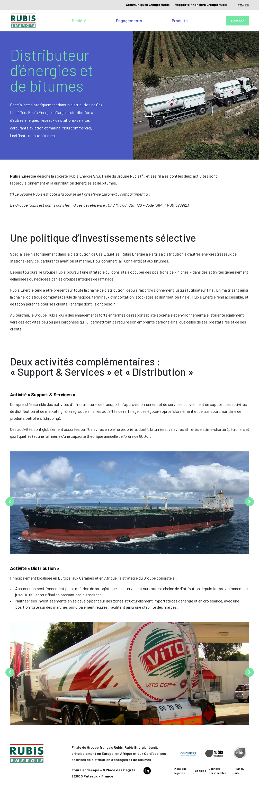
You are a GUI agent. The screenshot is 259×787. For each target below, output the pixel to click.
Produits (179, 20)
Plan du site (239, 771)
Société (79, 20)
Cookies (200, 770)
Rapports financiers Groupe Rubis (201, 5)
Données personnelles (217, 771)
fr (240, 5)
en (247, 5)
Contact (237, 21)
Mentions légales (180, 771)
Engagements (129, 20)
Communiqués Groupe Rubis (147, 5)
